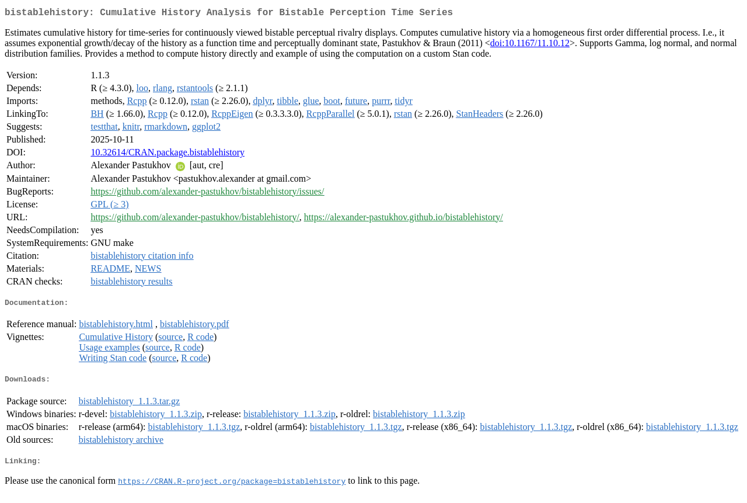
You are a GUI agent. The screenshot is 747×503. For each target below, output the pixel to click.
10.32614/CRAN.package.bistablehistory (167, 154)
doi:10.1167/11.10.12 (530, 45)
